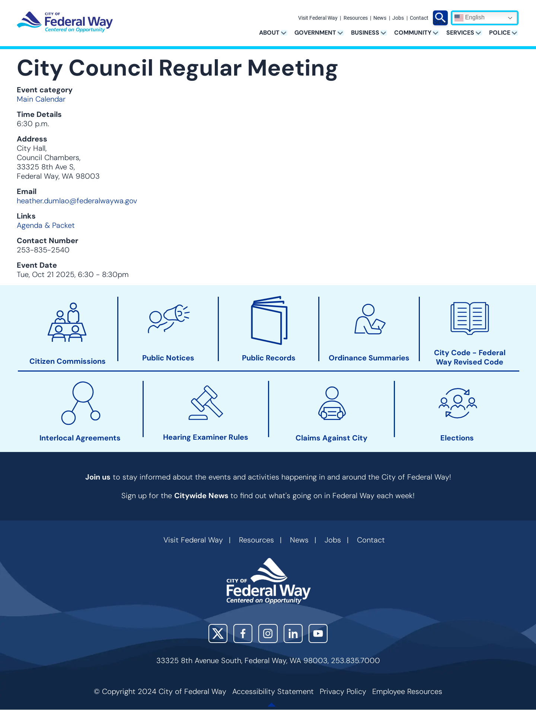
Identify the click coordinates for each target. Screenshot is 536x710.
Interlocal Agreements (80, 438)
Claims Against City (331, 438)
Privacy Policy (343, 691)
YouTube (318, 633)
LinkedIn (293, 633)
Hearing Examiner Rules (205, 437)
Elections (457, 438)
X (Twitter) (218, 633)
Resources (356, 18)
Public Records (269, 358)
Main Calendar (41, 99)
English (469, 17)
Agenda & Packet (46, 225)
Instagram (268, 633)
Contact (419, 18)
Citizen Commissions (67, 361)
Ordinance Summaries (369, 358)
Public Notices (168, 358)
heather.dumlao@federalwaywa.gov (77, 201)
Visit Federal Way (318, 18)
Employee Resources (407, 691)
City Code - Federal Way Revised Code (469, 357)
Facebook (243, 633)
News (379, 18)
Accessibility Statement (273, 691)
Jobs (398, 18)
